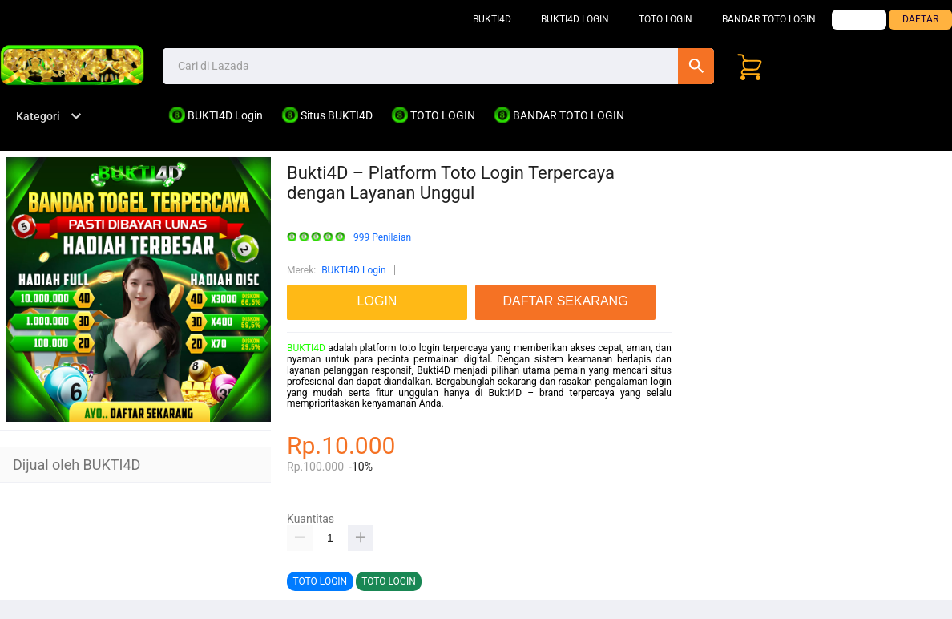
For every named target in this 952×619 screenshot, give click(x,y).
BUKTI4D (492, 19)
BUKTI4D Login (575, 19)
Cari (696, 66)
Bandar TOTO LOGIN (769, 19)
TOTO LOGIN (665, 19)
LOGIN (859, 19)
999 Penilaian (382, 238)
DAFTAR (920, 19)
